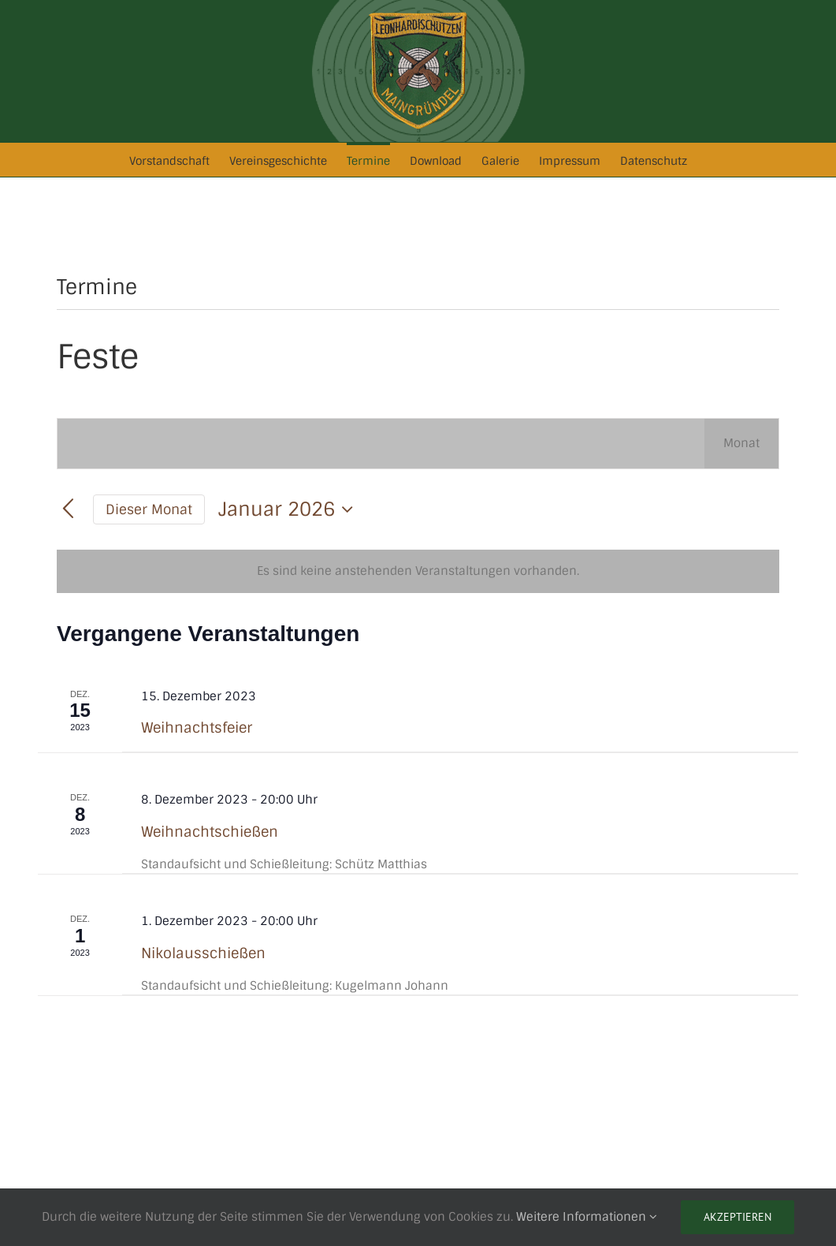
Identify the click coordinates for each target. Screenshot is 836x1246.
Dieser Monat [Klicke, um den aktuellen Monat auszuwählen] (149, 509)
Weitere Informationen (586, 1217)
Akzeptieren (737, 1217)
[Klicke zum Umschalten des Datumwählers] (289, 509)
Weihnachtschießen (209, 832)
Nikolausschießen (203, 953)
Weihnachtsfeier (196, 727)
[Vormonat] (68, 509)
